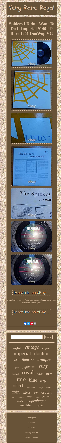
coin (16, 391)
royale (39, 405)
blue (33, 380)
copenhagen (36, 401)
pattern (21, 397)
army (49, 373)
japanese (28, 367)
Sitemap (31, 422)
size (36, 392)
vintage (32, 347)
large (43, 381)
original (46, 348)
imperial (22, 353)
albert (48, 387)
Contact (32, 427)
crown (46, 392)
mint (18, 386)
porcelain (46, 396)
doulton (42, 353)
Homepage (31, 418)
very (43, 366)
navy (39, 374)
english (17, 348)
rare (21, 379)
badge (29, 396)
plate (17, 367)
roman (37, 397)
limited (15, 374)
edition (20, 401)
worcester (31, 387)
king (41, 387)
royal (28, 372)
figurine (28, 360)
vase (13, 397)
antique (44, 359)
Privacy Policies (31, 432)
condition (26, 405)
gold (16, 360)
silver (27, 392)
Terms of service (31, 437)
